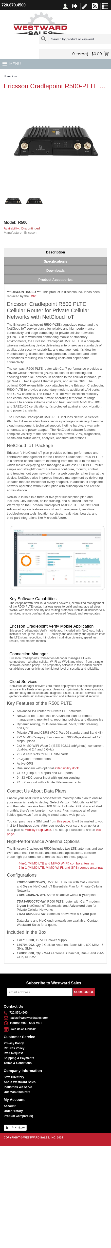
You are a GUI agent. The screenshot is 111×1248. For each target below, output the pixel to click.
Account (10, 1106)
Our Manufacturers (17, 1092)
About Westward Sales (20, 1082)
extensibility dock (67, 768)
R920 (33, 296)
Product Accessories (55, 280)
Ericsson (30, 232)
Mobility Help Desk (38, 830)
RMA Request (13, 1053)
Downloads (55, 270)
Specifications (55, 261)
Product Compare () (18, 1116)
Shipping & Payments (19, 1058)
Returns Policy (14, 1048)
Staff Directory (14, 1077)
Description (55, 252)
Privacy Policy (14, 1043)
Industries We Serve (18, 1087)
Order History (13, 1111)
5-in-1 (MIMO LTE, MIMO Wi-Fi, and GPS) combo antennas (60, 867)
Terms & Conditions (18, 1063)
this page (63, 821)
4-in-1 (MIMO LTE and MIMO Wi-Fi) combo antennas (56, 863)
